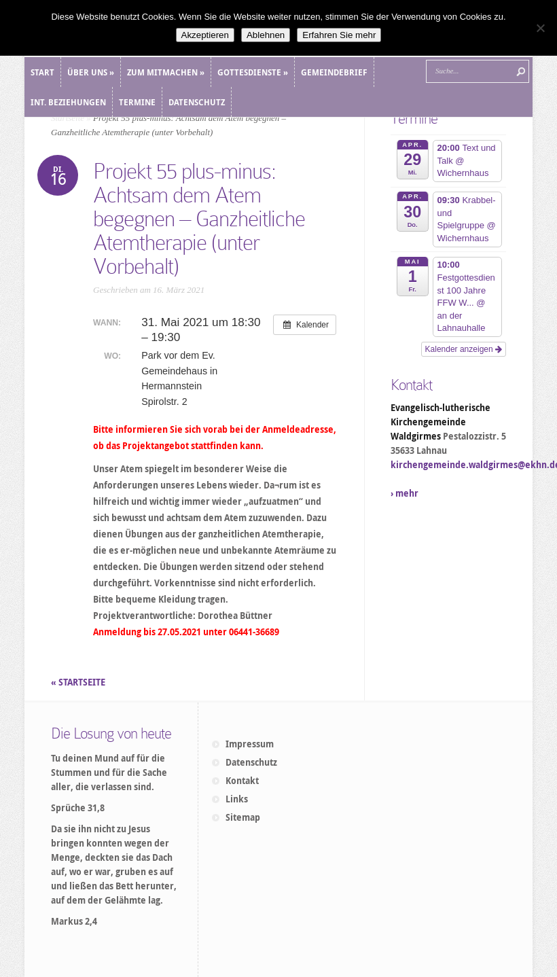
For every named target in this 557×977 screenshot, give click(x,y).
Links (237, 799)
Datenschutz (251, 762)
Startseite (67, 118)
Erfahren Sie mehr (339, 35)
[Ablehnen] (540, 28)
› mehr (404, 493)
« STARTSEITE (79, 682)
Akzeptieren (205, 35)
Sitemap (243, 817)
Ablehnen (266, 35)
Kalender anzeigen (463, 349)
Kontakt (242, 781)
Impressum (250, 744)
